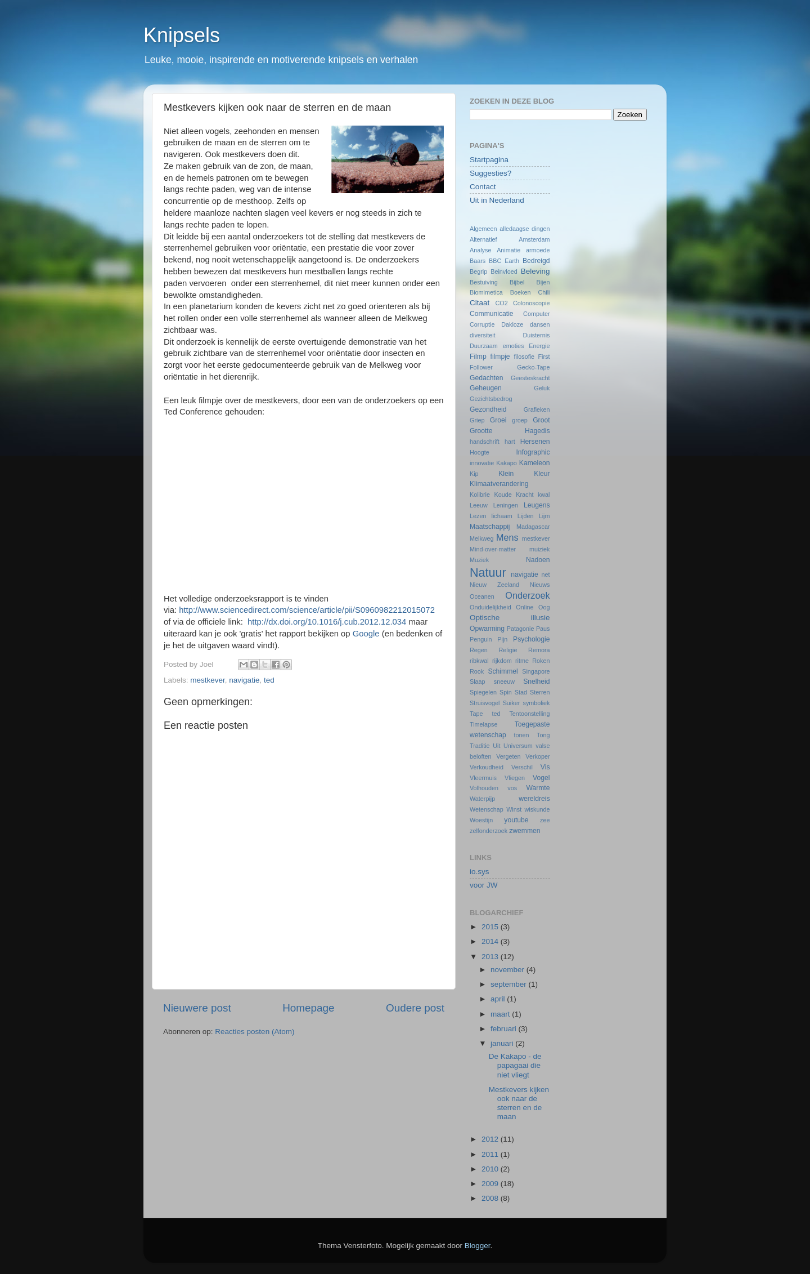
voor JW (484, 885)
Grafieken (537, 409)
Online (524, 607)
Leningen (505, 505)
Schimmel (503, 671)
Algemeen (483, 228)
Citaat (479, 303)
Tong (543, 735)
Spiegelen (483, 692)
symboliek (536, 703)
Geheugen (486, 388)
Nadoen (538, 560)
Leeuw (479, 505)
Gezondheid (488, 409)
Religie (507, 650)
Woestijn (481, 820)
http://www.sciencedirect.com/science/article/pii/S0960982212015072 (307, 609)
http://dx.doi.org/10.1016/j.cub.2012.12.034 (327, 621)
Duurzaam (484, 345)
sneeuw (504, 681)
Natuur (488, 572)
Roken (541, 660)
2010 (491, 1169)
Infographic (533, 452)
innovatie (482, 463)
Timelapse (483, 724)
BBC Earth (504, 260)
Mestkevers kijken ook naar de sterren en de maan (519, 1103)
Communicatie (492, 314)
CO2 (501, 303)
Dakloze (512, 324)
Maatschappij (490, 527)
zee (545, 820)
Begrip (478, 271)
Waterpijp (482, 798)
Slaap (477, 681)
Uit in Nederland (497, 200)
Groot (541, 420)
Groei (498, 420)
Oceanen (482, 596)
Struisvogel (485, 703)
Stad (521, 692)
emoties (513, 345)
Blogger (477, 1245)
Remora (539, 650)
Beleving (535, 271)
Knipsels (181, 35)
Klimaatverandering (499, 484)
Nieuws (540, 584)
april (498, 999)
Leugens (537, 505)
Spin (506, 692)
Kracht (524, 494)
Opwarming (487, 628)
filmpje (500, 356)
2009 (491, 1183)
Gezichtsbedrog (491, 398)
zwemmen (524, 831)
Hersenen (535, 442)
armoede (538, 250)
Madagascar (533, 526)
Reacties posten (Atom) (254, 1031)
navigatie (244, 680)
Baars (477, 260)
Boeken (520, 292)
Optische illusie (510, 617)
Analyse (480, 250)
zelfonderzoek (488, 830)
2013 (491, 956)
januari (502, 1043)
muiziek (539, 549)
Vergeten (508, 756)
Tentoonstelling (529, 713)
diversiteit (483, 335)
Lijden (526, 516)
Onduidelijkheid (490, 607)
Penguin (481, 639)
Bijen (543, 282)
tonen (521, 735)
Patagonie (520, 628)
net (546, 574)
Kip (474, 473)
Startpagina (489, 159)
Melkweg (482, 538)
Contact (483, 186)
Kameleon (534, 463)
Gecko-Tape (533, 367)
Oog (544, 607)
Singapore (536, 671)
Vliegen (515, 777)
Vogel (541, 778)
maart (501, 1014)
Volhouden (484, 788)
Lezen (478, 516)
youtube (516, 820)
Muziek (479, 559)
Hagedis (537, 431)
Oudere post (415, 1008)
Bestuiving (484, 282)
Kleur (542, 474)
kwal (544, 494)
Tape (476, 713)
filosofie (524, 356)
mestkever (207, 680)
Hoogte (479, 452)
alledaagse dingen (525, 228)
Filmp (478, 356)
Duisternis (536, 335)
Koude (503, 494)
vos (512, 788)
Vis (545, 767)
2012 (491, 1139)
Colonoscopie (531, 303)
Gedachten (486, 378)
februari (504, 1028)
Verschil (522, 767)
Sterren (540, 692)
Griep (477, 420)
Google (367, 633)
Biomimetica (486, 292)
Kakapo (506, 463)
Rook (477, 671)
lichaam (502, 516)
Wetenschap (486, 809)
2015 (491, 927)
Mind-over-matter (493, 549)
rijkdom (502, 660)
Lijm (544, 516)
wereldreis (534, 799)
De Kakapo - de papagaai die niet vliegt (515, 1065)
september (509, 984)
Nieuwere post (197, 1008)
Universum (518, 745)
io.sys (479, 871)
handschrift (485, 441)
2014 (491, 941)
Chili (544, 292)
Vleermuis (483, 777)
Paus (543, 628)
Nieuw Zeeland (494, 584)
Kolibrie (480, 494)
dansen (540, 324)
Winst (513, 809)
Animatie (508, 250)
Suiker (511, 703)
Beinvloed (503, 271)
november (508, 969)
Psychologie (531, 639)
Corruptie (482, 324)
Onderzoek (527, 595)
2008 (491, 1198)
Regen (479, 650)
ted (269, 680)
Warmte (538, 788)
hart (510, 441)
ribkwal (479, 660)
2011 (491, 1154)
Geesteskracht (530, 378)
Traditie (480, 745)
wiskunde (537, 809)
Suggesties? (490, 173)
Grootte (481, 431)
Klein (506, 474)
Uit (496, 745)
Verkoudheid (486, 767)
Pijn (502, 639)
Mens (507, 537)
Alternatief (483, 239)
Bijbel (517, 282)
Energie (539, 345)
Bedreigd (536, 261)
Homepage (308, 1008)
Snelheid (536, 681)
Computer (536, 313)
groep (520, 420)
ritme (522, 660)
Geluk (542, 388)
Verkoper (537, 756)
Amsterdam (534, 239)
